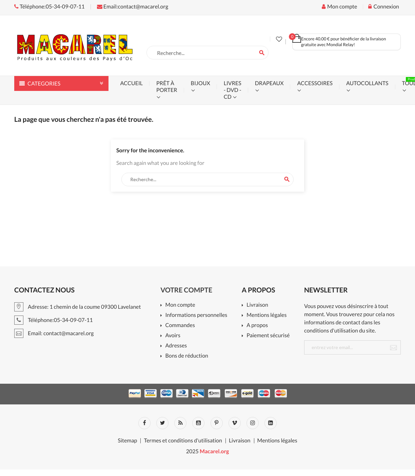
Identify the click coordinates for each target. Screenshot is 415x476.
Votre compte (186, 290)
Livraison (257, 305)
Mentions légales (266, 315)
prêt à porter (166, 86)
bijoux (200, 83)
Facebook (144, 423)
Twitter (162, 423)
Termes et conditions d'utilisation (183, 440)
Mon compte (180, 305)
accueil (131, 83)
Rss (180, 423)
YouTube (198, 423)
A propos (257, 325)
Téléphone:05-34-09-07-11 (49, 6)
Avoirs (172, 336)
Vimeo (235, 423)
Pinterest (217, 423)
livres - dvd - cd (232, 90)
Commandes (180, 325)
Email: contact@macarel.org (54, 333)
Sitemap (127, 440)
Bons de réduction (186, 356)
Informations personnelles (196, 315)
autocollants (367, 83)
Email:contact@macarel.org (132, 6)
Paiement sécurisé (268, 336)
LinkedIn (270, 423)
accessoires (314, 83)
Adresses (176, 346)
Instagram (252, 423)
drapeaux (269, 83)
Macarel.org (214, 451)
